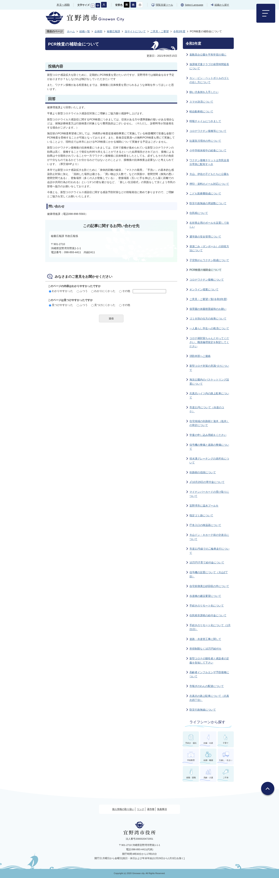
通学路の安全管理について (205, 236)
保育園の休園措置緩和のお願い (207, 308)
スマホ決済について (201, 101)
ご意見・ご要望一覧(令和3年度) (208, 299)
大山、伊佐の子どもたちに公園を (209, 174)
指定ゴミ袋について (201, 515)
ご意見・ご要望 (159, 31)
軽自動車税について (201, 111)
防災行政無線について (202, 709)
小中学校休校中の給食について (207, 150)
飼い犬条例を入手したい (203, 92)
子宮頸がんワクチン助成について (209, 260)
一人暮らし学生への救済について (209, 328)
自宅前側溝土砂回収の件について (209, 586)
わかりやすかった (61, 290)
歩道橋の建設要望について (205, 595)
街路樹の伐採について (202, 472)
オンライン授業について (203, 289)
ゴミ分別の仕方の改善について (207, 318)
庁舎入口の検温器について (205, 525)
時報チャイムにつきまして (205, 121)
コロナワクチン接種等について (207, 130)
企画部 (98, 31)
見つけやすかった (61, 304)
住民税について (198, 212)
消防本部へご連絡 (200, 355)
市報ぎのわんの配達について (206, 686)
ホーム (71, 31)
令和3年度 (179, 31)
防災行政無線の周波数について (207, 203)
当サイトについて (135, 31)
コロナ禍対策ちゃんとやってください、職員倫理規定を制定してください (209, 342)
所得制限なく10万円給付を (205, 648)
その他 (124, 290)
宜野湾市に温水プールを (203, 505)
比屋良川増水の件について (205, 140)
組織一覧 (84, 31)
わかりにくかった (103, 290)
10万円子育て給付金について (206, 562)
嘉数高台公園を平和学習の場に (207, 54)
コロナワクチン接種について (206, 279)
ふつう (82, 290)
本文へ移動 (63, 4)
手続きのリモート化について (206, 605)
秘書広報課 (113, 31)
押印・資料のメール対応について (209, 183)
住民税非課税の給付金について (207, 615)
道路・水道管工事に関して (205, 639)
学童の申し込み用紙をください (207, 434)
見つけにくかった (103, 304)
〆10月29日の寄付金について (207, 481)
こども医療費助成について (205, 193)
